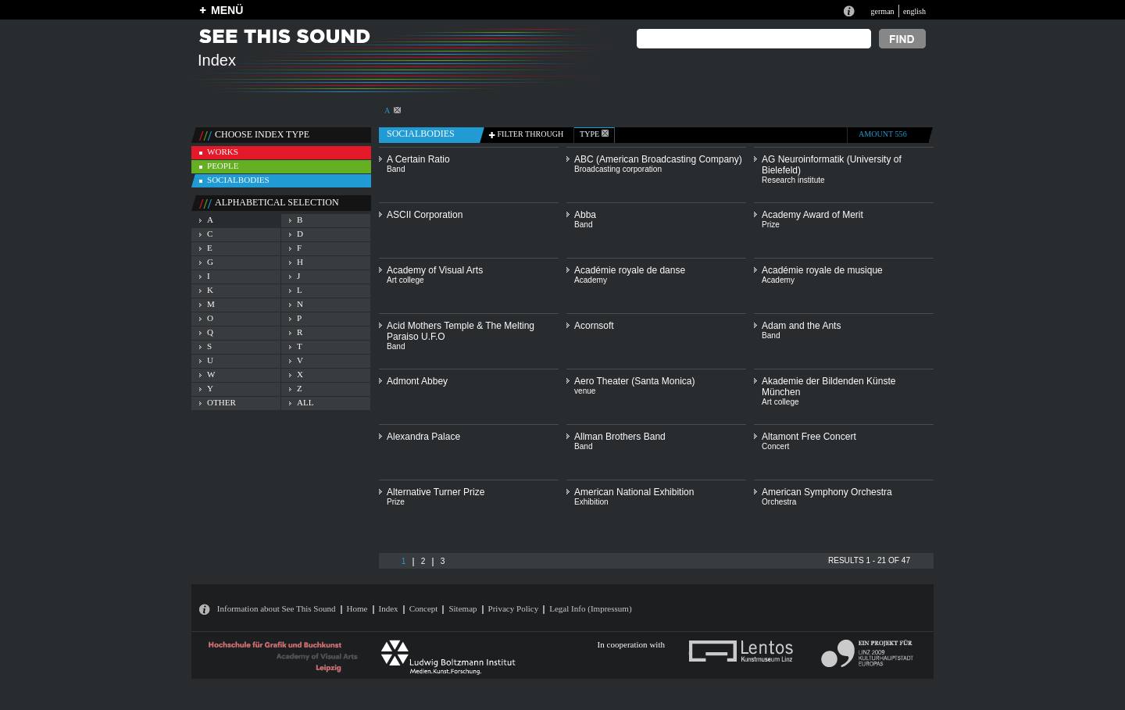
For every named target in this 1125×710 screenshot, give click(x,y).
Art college (405, 280)
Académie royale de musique (822, 270)
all (305, 402)
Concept (423, 608)
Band (396, 169)
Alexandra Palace (423, 436)
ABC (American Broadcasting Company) (658, 159)
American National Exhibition (634, 492)
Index (388, 608)
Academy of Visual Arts (435, 270)
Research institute (793, 180)
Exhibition (591, 502)
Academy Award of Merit (812, 214)
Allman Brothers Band (620, 436)
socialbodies (238, 179)
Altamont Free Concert (809, 436)
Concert (775, 446)
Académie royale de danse (629, 270)
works (222, 151)
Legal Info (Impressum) (590, 608)
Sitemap (462, 608)
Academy (590, 280)
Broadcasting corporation (618, 169)
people (222, 165)
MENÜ (227, 10)
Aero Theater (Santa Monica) (634, 381)
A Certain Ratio (418, 159)
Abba (585, 214)
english (914, 11)
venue (584, 391)
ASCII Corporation (424, 214)
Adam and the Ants (801, 325)
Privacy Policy (513, 608)
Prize (771, 224)
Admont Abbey (417, 381)
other (221, 402)
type (594, 134)
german (882, 11)
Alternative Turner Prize (435, 492)
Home (357, 608)
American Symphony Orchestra (827, 492)
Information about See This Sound (276, 608)
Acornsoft (594, 325)
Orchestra (779, 502)
